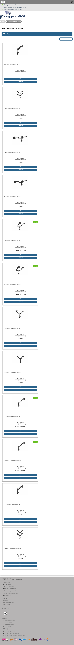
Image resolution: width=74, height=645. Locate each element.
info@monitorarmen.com (12, 629)
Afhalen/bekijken (8, 602)
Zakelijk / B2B (8, 595)
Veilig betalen (8, 584)
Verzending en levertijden (10, 591)
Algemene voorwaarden (10, 593)
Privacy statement (8, 586)
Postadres (6, 604)
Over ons (6, 600)
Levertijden (7, 582)
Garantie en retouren (9, 588)
